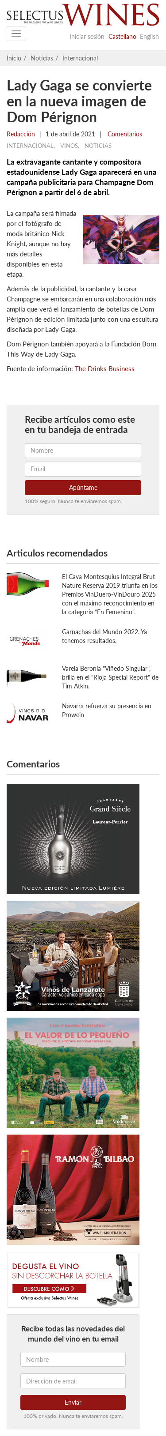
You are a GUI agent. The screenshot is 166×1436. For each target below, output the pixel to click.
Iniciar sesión (86, 36)
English (149, 36)
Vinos (69, 145)
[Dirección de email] (73, 1380)
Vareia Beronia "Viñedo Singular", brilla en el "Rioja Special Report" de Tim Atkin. (110, 677)
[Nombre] (73, 1359)
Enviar (73, 1402)
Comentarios (124, 134)
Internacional (80, 58)
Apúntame (83, 487)
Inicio (14, 58)
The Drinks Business (105, 368)
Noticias (42, 58)
